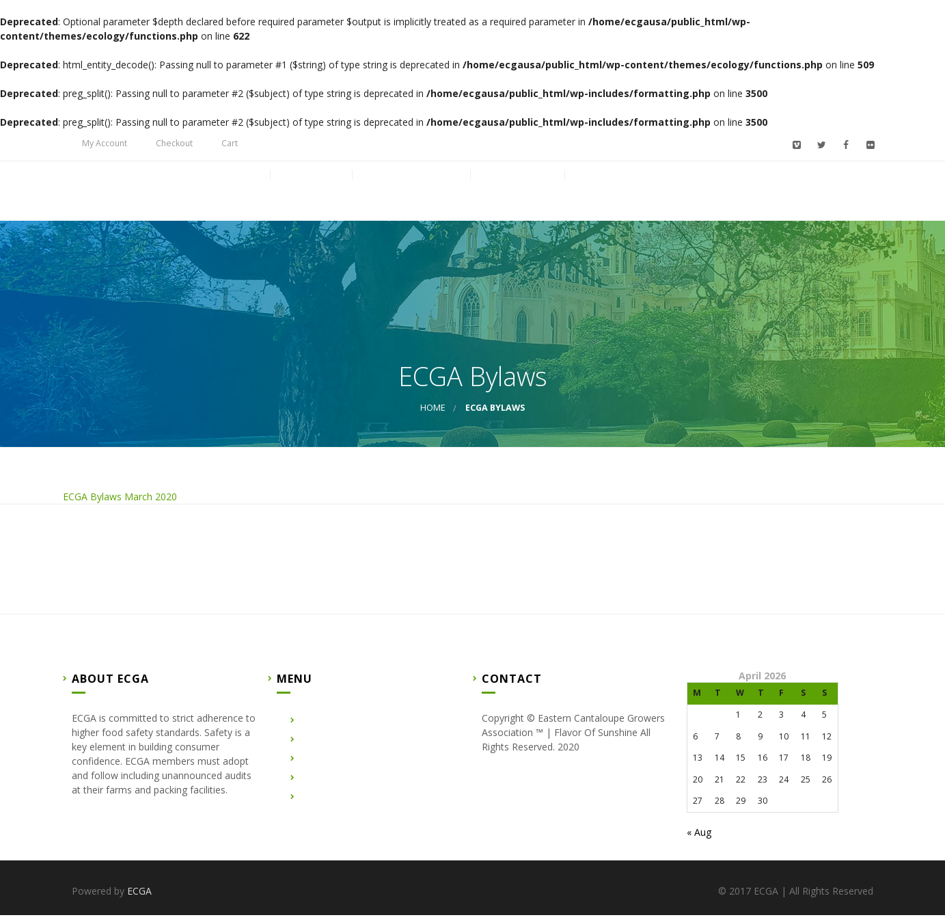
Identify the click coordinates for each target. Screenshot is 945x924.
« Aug (699, 840)
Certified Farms (411, 197)
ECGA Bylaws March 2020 (120, 505)
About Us (311, 197)
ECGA (139, 899)
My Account (104, 143)
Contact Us (517, 197)
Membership (613, 197)
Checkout (174, 143)
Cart (229, 143)
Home (238, 197)
